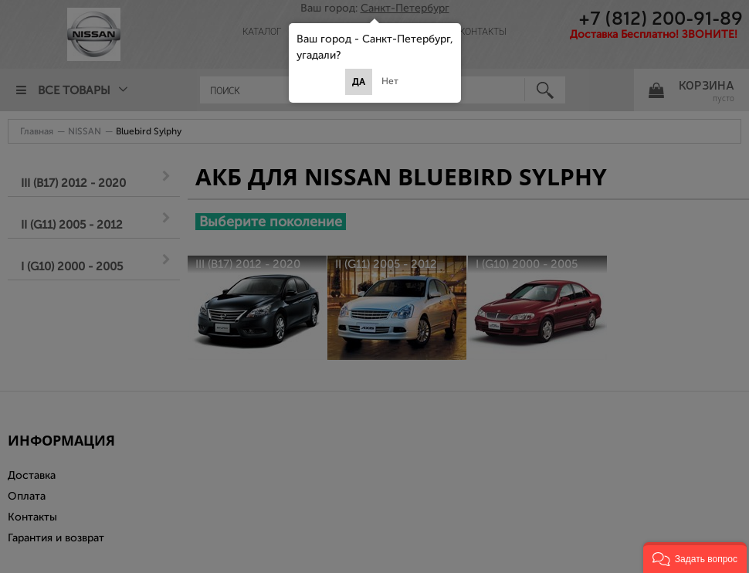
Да (358, 81)
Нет (389, 81)
